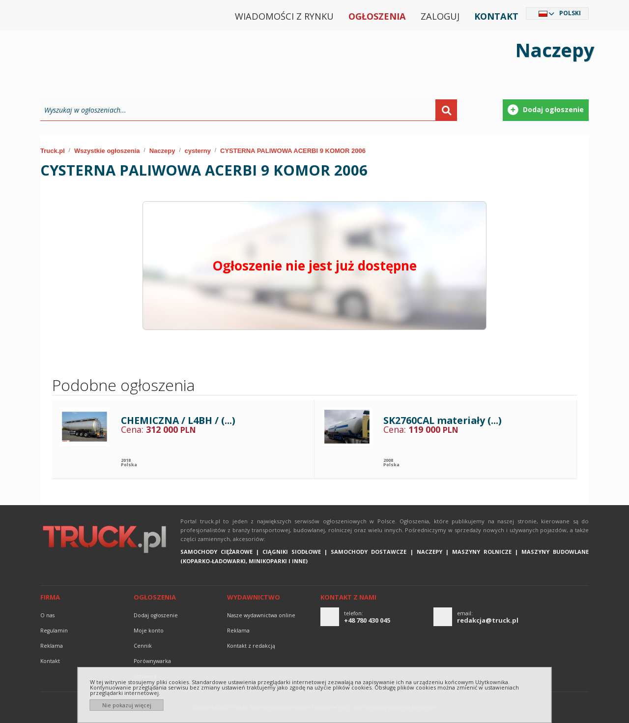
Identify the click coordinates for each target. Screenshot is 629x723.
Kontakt (496, 16)
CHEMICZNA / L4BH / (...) (178, 420)
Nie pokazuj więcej (126, 705)
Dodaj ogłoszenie (156, 615)
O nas (47, 615)
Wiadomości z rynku (284, 16)
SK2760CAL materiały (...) (442, 420)
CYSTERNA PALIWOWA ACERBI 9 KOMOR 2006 (293, 150)
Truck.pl (52, 150)
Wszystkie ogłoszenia (107, 150)
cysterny (197, 150)
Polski (570, 13)
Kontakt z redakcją (251, 645)
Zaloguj (440, 16)
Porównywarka (152, 661)
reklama (51, 645)
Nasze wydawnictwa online (261, 615)
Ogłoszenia (377, 16)
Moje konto (149, 630)
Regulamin (54, 630)
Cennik (143, 645)
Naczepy (162, 150)
